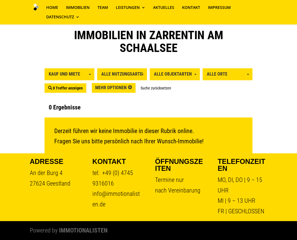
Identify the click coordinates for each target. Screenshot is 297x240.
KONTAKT (191, 8)
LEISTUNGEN (128, 8)
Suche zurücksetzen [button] (156, 88)
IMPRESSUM (219, 8)
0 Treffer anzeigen (65, 88)
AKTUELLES (163, 8)
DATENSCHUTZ (60, 17)
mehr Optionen (113, 87)
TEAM (102, 8)
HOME (52, 8)
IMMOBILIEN (78, 8)
